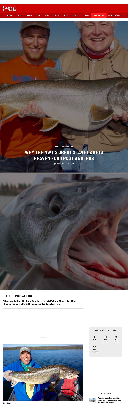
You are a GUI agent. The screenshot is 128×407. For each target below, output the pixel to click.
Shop (87, 15)
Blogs (66, 15)
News (47, 15)
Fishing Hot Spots (67, 146)
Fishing (9, 15)
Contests (76, 15)
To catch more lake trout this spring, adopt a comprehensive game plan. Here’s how (109, 400)
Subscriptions (99, 15)
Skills (29, 15)
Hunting (19, 15)
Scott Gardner (61, 163)
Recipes (56, 15)
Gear (38, 15)
